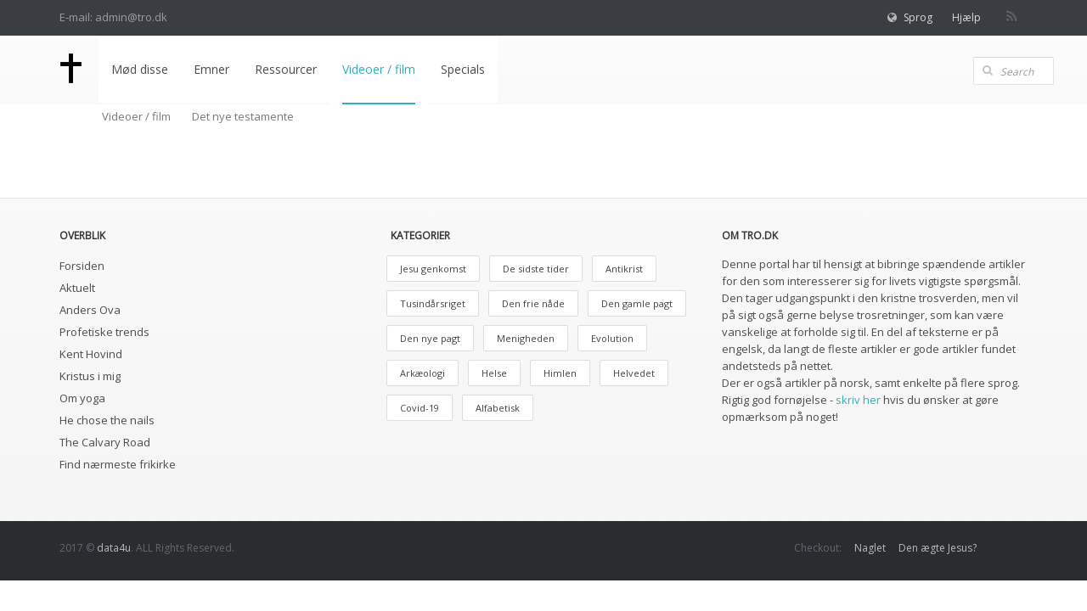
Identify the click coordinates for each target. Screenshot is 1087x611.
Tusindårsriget (432, 303)
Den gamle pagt (637, 303)
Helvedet (634, 373)
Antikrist (624, 268)
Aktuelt (77, 287)
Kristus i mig (90, 376)
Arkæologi (422, 373)
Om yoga (82, 398)
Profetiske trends (104, 331)
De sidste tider (536, 268)
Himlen (560, 373)
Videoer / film (378, 69)
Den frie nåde (533, 303)
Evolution (612, 338)
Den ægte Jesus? (937, 548)
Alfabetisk (498, 407)
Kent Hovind (90, 354)
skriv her (858, 399)
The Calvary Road (104, 442)
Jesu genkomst (433, 268)
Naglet (870, 548)
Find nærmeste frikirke (117, 464)
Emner (211, 69)
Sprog (918, 17)
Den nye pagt (430, 338)
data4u (114, 548)
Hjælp (966, 17)
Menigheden (526, 338)
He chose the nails (107, 420)
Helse (494, 373)
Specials (463, 69)
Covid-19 (419, 407)
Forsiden (81, 265)
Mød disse (139, 69)
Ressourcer (286, 69)
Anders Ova (90, 309)
